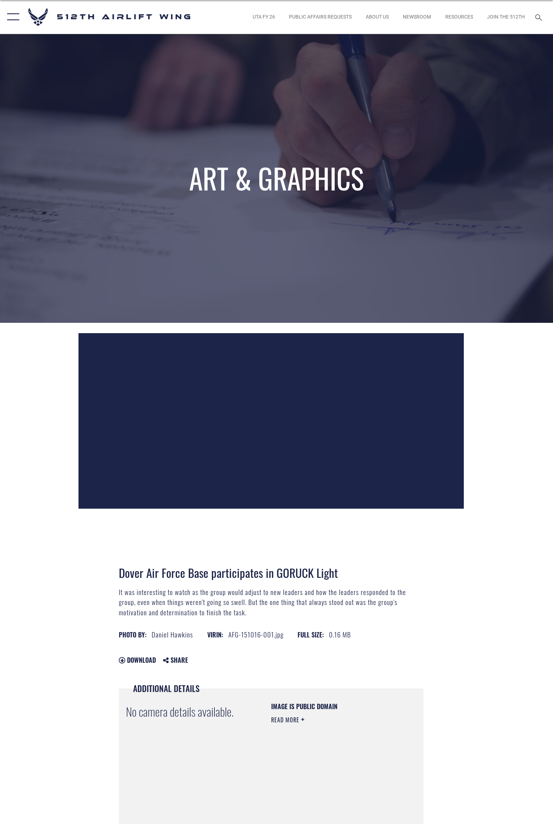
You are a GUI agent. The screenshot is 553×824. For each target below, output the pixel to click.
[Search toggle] (539, 17)
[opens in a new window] (263, 17)
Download (137, 660)
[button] (11, 17)
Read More (286, 720)
